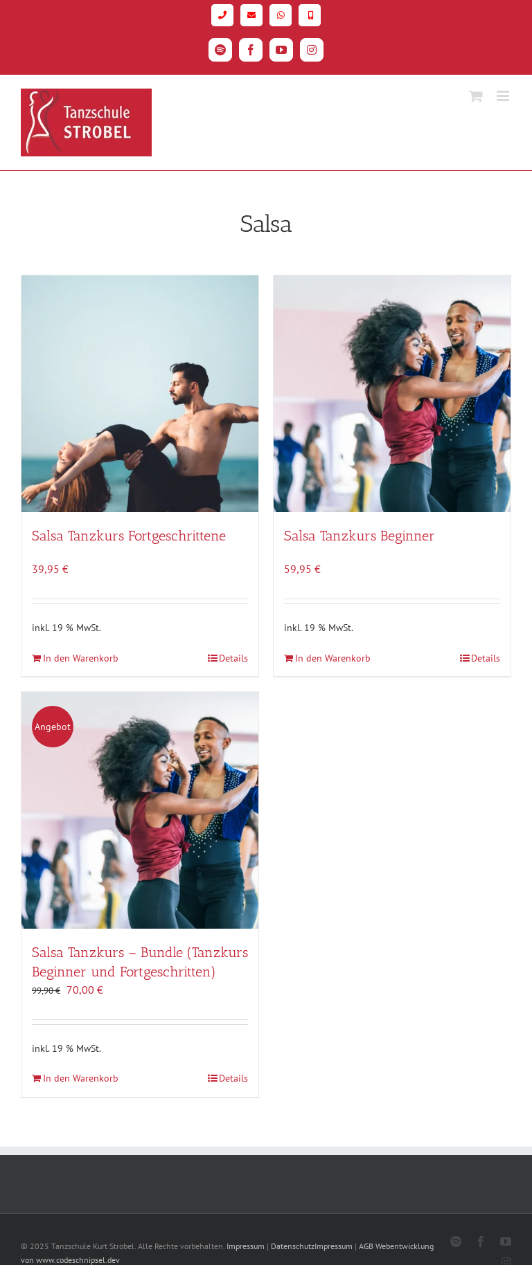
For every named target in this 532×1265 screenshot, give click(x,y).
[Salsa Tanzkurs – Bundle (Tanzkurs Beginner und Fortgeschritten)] (139, 810)
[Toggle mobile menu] (504, 96)
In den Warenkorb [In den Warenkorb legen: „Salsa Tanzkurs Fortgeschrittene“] (80, 658)
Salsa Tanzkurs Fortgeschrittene (129, 535)
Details (233, 658)
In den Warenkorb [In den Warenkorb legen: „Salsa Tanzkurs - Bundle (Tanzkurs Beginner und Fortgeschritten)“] (80, 1078)
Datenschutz (292, 1246)
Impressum (246, 1246)
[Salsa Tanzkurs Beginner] (392, 393)
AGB (366, 1246)
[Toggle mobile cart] (476, 96)
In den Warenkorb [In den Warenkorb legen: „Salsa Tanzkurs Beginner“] (333, 658)
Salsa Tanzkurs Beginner (359, 535)
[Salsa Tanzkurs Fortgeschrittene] (139, 393)
